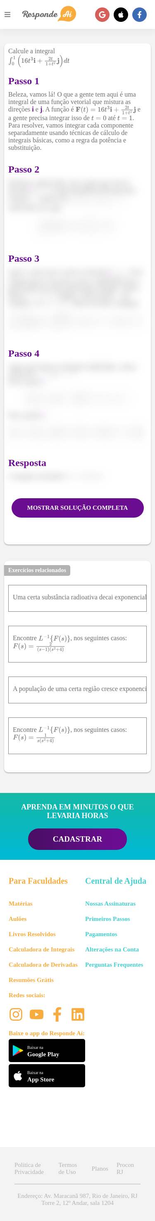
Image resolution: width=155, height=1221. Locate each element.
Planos (100, 1168)
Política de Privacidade (29, 1168)
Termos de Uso (67, 1168)
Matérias (20, 903)
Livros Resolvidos (32, 934)
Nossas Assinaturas (110, 903)
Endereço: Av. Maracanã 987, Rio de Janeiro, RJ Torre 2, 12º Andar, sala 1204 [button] (77, 1199)
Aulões (17, 919)
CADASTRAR (77, 839)
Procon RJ (125, 1168)
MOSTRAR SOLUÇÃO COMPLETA (77, 507)
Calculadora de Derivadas (43, 964)
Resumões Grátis (31, 980)
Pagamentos (101, 934)
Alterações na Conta (112, 949)
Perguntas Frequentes (114, 964)
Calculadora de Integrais (41, 949)
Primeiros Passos (107, 919)
